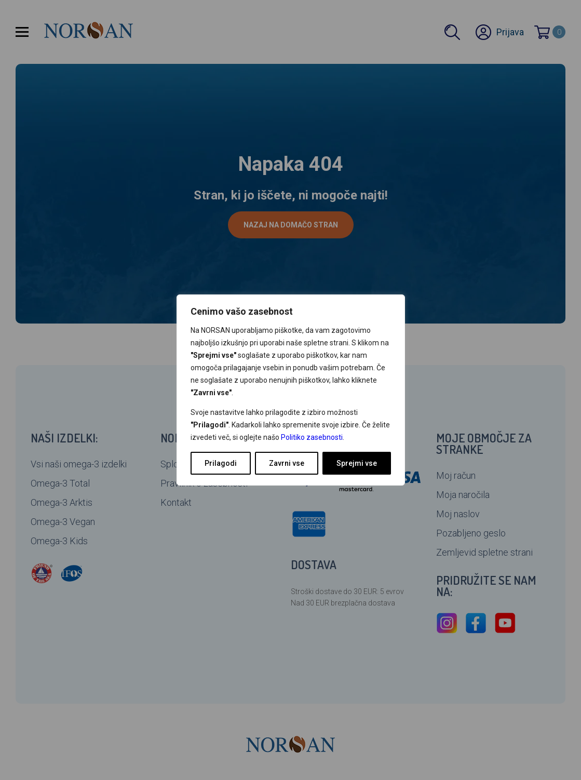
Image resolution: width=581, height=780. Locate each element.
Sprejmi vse (356, 463)
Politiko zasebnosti (312, 437)
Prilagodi (221, 463)
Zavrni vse (286, 463)
